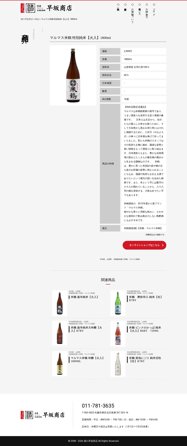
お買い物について (132, 14)
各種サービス (140, 10)
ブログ (154, 10)
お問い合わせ (147, 12)
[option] (73, 75)
